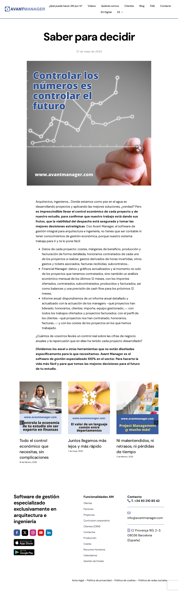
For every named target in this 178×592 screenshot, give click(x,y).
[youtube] (41, 532)
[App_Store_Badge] (24, 541)
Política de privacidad (99, 580)
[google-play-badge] (24, 551)
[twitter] (25, 532)
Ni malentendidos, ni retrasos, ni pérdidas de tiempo (135, 444)
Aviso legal (78, 580)
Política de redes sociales (152, 580)
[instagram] (33, 532)
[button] (22, 420)
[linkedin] (49, 532)
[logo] (25, 8)
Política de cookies (125, 580)
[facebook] (17, 532)
